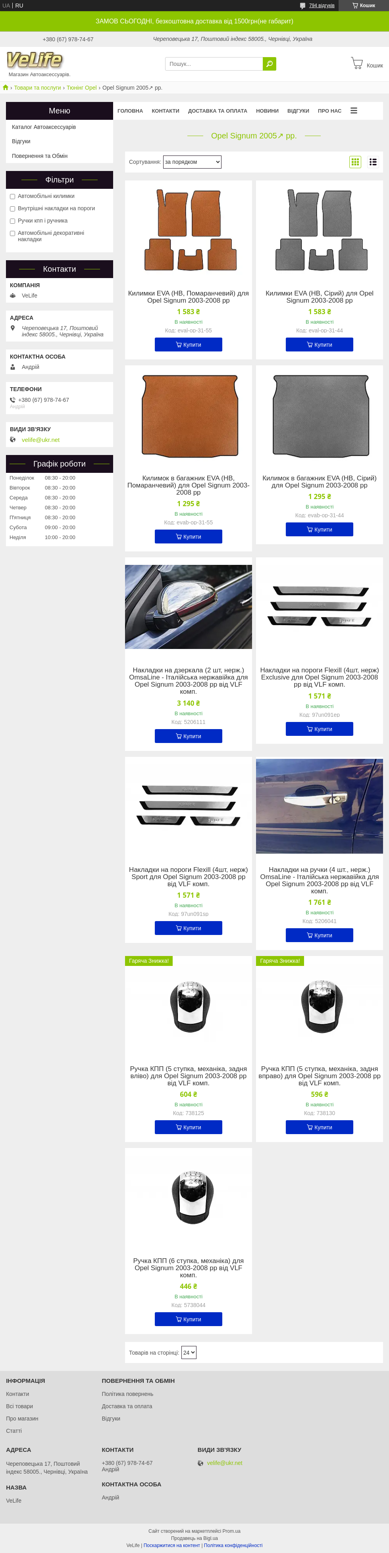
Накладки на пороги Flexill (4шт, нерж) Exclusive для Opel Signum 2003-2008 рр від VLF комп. (319, 677)
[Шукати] (269, 64)
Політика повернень (127, 1394)
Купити (192, 345)
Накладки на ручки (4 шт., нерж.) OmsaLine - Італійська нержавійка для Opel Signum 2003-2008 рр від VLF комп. (319, 880)
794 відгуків (322, 5)
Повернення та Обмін (39, 156)
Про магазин (22, 1418)
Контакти (165, 111)
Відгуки (298, 111)
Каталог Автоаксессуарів (44, 127)
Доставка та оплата (217, 111)
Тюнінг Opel (82, 87)
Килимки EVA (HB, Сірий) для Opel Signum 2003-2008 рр (320, 297)
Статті (14, 1431)
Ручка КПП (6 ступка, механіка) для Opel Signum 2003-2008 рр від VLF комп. (188, 1268)
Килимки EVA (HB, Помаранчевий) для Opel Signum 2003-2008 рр (188, 297)
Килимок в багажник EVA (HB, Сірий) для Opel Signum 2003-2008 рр (319, 482)
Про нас (329, 111)
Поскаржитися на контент (172, 1545)
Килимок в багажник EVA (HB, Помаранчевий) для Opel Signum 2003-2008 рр (188, 485)
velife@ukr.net (41, 440)
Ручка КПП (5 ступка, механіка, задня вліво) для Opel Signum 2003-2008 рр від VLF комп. (188, 1076)
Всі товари (19, 1406)
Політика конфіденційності (233, 1545)
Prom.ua (232, 1531)
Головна (130, 111)
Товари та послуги (37, 87)
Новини (267, 111)
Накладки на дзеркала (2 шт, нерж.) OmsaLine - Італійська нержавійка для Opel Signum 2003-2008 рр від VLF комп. (188, 681)
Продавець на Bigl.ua (194, 1538)
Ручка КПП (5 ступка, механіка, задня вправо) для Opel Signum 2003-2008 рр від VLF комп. (319, 1076)
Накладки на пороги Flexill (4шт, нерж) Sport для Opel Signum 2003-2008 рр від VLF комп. (188, 877)
